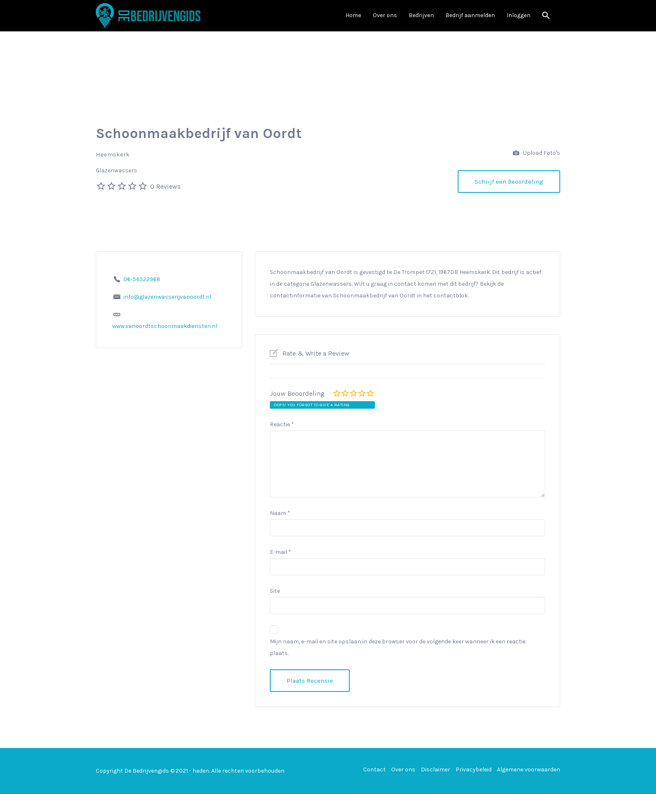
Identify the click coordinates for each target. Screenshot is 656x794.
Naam (280, 513)
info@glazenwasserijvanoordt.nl (167, 296)
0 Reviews (165, 186)
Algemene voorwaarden (528, 769)
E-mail (280, 552)
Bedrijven (421, 15)
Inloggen (518, 15)
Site (275, 590)
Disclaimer (435, 769)
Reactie (282, 424)
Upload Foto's (536, 153)
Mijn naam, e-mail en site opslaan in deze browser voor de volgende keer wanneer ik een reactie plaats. (397, 647)
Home (353, 15)
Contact (374, 769)
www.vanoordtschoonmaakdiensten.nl (164, 326)
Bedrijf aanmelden (470, 15)
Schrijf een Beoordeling (508, 181)
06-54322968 (141, 279)
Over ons (385, 15)
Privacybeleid (474, 769)
